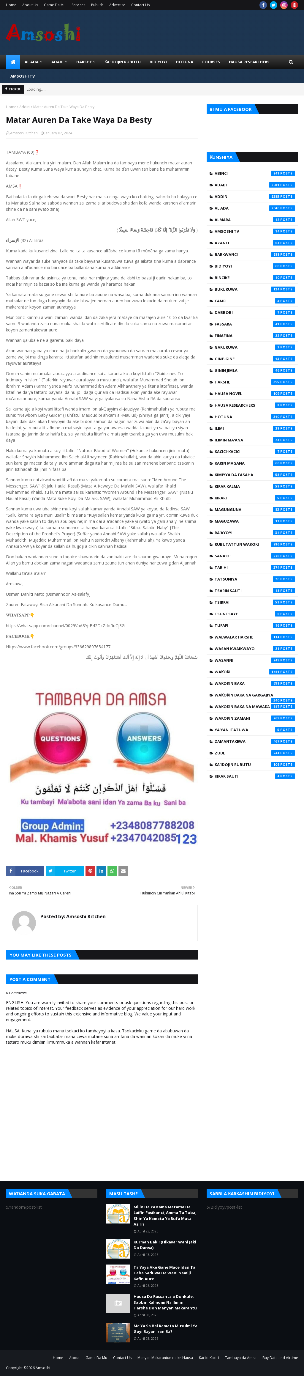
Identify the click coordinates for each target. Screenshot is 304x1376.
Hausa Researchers (255, 405)
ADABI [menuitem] (57, 62)
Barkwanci (255, 254)
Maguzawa (255, 521)
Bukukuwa (255, 289)
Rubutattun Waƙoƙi (255, 544)
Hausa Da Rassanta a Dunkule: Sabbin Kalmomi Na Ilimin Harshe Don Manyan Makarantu (165, 1302)
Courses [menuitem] (211, 62)
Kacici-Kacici (255, 451)
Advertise (117, 4)
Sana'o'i (255, 556)
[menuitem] (13, 62)
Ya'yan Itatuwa (255, 729)
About (74, 1357)
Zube (255, 753)
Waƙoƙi (255, 671)
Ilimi (255, 428)
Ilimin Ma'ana (255, 440)
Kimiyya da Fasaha (255, 474)
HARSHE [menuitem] (84, 62)
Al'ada (255, 208)
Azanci (255, 243)
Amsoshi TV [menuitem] (22, 76)
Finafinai (255, 335)
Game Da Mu (55, 4)
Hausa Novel (255, 393)
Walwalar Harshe (255, 637)
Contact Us (140, 4)
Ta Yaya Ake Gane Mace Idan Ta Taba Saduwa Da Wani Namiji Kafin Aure (164, 1273)
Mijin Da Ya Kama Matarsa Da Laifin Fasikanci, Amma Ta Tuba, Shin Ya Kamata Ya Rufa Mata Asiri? (165, 1215)
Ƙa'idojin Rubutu (255, 764)
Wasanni (255, 660)
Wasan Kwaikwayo (255, 648)
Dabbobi (255, 312)
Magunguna (255, 509)
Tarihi (255, 567)
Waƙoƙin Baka (255, 683)
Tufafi (255, 625)
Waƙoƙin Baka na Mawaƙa (255, 706)
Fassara (255, 324)
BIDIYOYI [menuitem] (158, 62)
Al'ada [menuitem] (32, 62)
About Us (30, 4)
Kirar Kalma (255, 486)
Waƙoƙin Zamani (255, 718)
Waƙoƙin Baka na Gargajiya (255, 696)
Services (78, 4)
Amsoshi (43, 1367)
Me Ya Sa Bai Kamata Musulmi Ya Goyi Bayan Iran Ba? (165, 1328)
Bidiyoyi (255, 266)
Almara (255, 219)
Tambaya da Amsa (240, 1357)
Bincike (255, 277)
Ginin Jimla (255, 370)
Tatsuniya (255, 579)
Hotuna (255, 416)
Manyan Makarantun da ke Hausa (165, 1357)
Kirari (255, 498)
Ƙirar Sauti (255, 776)
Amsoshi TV (255, 231)
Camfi (255, 300)
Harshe (255, 382)
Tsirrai (255, 602)
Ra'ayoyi (255, 532)
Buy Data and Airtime (280, 1357)
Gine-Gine (255, 358)
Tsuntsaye (255, 614)
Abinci (255, 173)
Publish (97, 4)
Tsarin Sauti (255, 590)
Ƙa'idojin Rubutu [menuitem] (122, 62)
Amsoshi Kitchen (24, 133)
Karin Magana (255, 463)
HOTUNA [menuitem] (184, 62)
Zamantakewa (255, 741)
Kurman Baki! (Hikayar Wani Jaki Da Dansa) (165, 1245)
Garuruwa (255, 347)
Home (11, 4)
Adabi (255, 185)
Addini (24, 106)
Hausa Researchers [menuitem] (249, 62)
